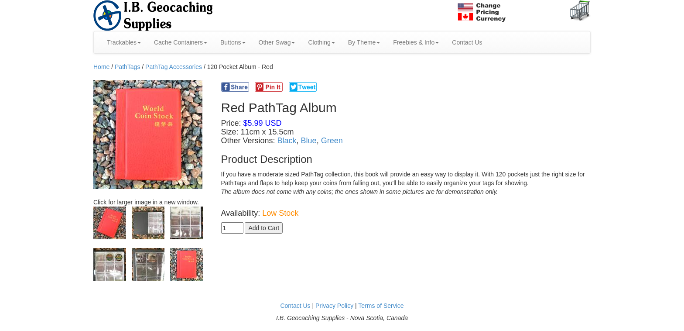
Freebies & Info (416, 42)
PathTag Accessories (173, 66)
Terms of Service (381, 305)
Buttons (232, 42)
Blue (309, 140)
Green (332, 140)
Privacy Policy (334, 305)
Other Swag (277, 42)
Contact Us (467, 42)
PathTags (127, 66)
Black (287, 140)
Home (101, 66)
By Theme (364, 42)
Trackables (124, 42)
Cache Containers (180, 42)
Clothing (321, 42)
